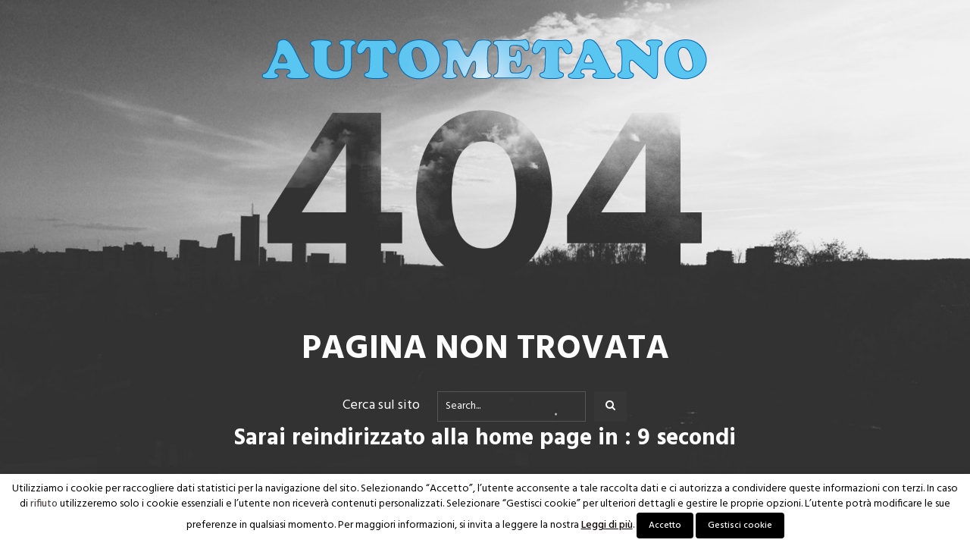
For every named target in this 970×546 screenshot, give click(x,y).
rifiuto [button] (44, 504)
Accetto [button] (665, 525)
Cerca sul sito (381, 405)
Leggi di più (607, 525)
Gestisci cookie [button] (740, 525)
